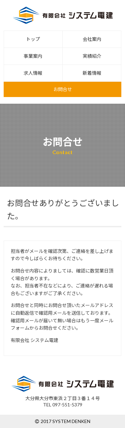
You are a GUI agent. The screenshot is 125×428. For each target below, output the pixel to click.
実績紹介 (92, 56)
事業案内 (33, 56)
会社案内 (92, 39)
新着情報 (92, 73)
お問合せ (62, 89)
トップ (33, 39)
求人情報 (33, 73)
